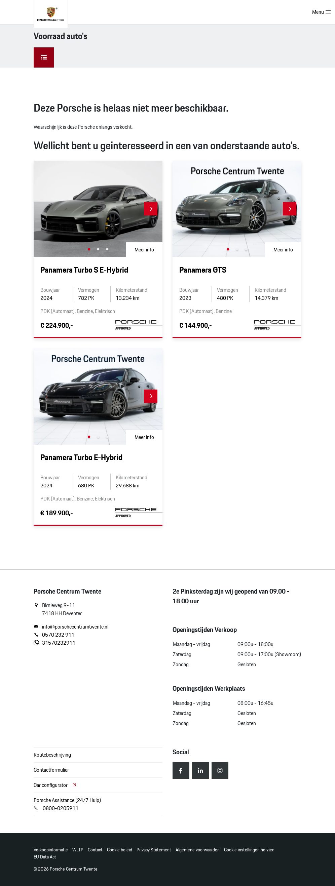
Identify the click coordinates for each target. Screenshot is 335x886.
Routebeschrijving (52, 755)
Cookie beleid (119, 849)
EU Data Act (45, 856)
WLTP (77, 849)
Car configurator (55, 785)
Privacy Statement (154, 849)
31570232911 (54, 643)
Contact (95, 849)
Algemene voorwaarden (198, 849)
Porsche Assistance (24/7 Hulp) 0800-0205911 (67, 804)
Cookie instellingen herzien (249, 849)
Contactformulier (51, 770)
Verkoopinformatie (51, 849)
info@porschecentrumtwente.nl (71, 627)
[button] (150, 208)
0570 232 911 (54, 635)
